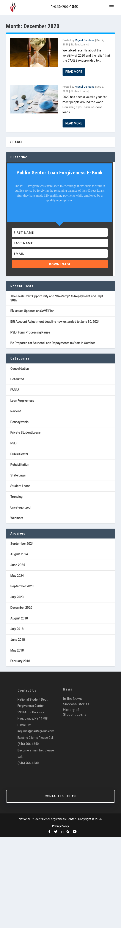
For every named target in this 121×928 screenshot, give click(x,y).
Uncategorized (20, 507)
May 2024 (17, 575)
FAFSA (14, 390)
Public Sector (19, 454)
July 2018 (17, 629)
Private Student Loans (25, 432)
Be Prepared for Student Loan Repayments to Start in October (52, 343)
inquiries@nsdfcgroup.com (35, 731)
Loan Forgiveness (22, 400)
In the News (72, 698)
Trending (16, 496)
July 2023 (17, 597)
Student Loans (79, 44)
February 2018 (20, 661)
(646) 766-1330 (28, 763)
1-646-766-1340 (64, 6)
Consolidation (19, 368)
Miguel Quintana (84, 40)
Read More (73, 71)
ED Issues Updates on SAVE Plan (32, 311)
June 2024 (17, 565)
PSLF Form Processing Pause (30, 332)
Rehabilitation (19, 464)
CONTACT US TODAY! (60, 796)
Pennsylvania (19, 422)
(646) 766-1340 (28, 744)
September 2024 (21, 543)
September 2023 (21, 586)
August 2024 (19, 554)
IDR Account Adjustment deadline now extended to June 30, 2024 (54, 321)
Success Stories (76, 704)
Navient (15, 411)
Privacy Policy (60, 826)
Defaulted (17, 379)
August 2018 (19, 618)
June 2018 (17, 639)
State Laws (18, 475)
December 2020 (21, 607)
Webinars (16, 518)
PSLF (13, 443)
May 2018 (17, 650)
